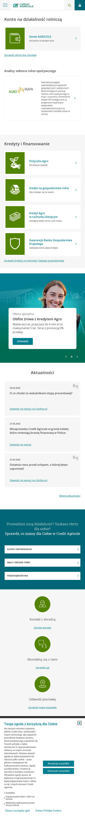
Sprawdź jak (42, 667)
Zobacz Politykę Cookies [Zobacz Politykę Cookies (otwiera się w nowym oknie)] (48, 810)
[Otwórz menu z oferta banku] (5, 5)
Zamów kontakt (42, 627)
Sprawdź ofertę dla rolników (20, 55)
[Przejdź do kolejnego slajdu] (77, 356)
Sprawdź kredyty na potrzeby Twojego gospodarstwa (34, 260)
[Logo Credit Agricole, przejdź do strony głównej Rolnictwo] (23, 5)
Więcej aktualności (69, 495)
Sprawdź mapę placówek (42, 707)
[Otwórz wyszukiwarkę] (69, 5)
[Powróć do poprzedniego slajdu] (66, 356)
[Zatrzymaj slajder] (71, 356)
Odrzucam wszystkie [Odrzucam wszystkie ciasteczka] (59, 771)
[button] (79, 723)
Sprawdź (22, 341)
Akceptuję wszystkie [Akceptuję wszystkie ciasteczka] (58, 763)
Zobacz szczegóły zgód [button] (17, 810)
